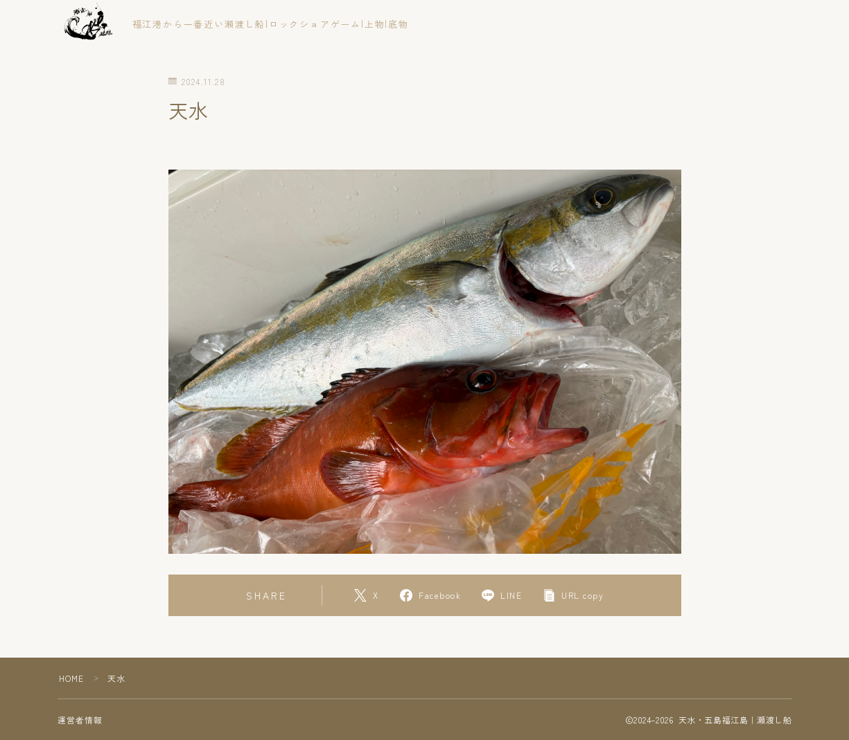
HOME (72, 678)
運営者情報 (80, 719)
